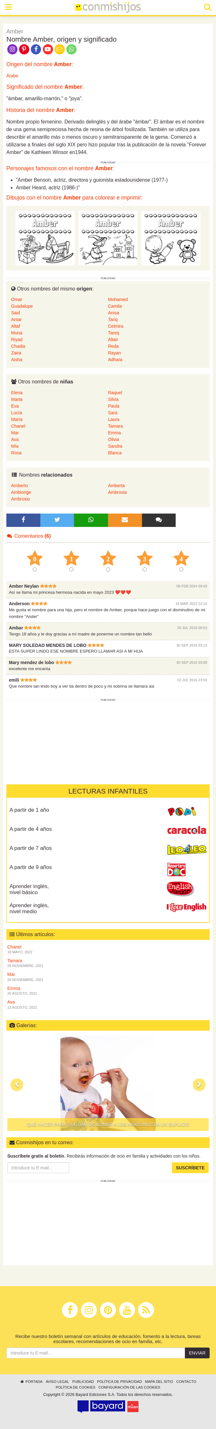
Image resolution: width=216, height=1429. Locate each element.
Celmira (115, 326)
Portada (31, 1381)
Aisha (16, 359)
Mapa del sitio (159, 1381)
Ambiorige (21, 492)
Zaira (16, 352)
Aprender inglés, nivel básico (29, 889)
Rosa (16, 452)
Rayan (114, 352)
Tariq (113, 319)
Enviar (197, 1352)
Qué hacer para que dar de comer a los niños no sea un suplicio (108, 1124)
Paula (113, 406)
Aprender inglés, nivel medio (29, 908)
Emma (114, 432)
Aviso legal (57, 1381)
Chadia (18, 346)
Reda (113, 346)
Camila (115, 306)
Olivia (113, 439)
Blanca (115, 452)
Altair (113, 339)
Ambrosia (117, 492)
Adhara (115, 359)
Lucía (16, 412)
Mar (15, 432)
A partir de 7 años (31, 848)
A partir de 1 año (29, 810)
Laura (113, 419)
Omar (16, 299)
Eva (15, 406)
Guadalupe (22, 306)
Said (15, 312)
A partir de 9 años (31, 867)
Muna (16, 332)
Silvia (113, 399)
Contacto (186, 1381)
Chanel (18, 426)
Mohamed (118, 299)
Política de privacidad (119, 1381)
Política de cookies (75, 1387)
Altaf (15, 326)
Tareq (113, 332)
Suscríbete (190, 1167)
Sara (113, 412)
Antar (16, 319)
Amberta (116, 485)
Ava (15, 439)
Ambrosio (20, 498)
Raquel (115, 392)
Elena (17, 392)
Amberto (19, 485)
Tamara (115, 426)
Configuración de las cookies (129, 1387)
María (17, 419)
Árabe (12, 75)
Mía (14, 446)
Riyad (17, 339)
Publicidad (83, 1381)
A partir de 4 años (31, 829)
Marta (17, 399)
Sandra (115, 446)
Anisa (113, 312)
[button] (16, 1084)
